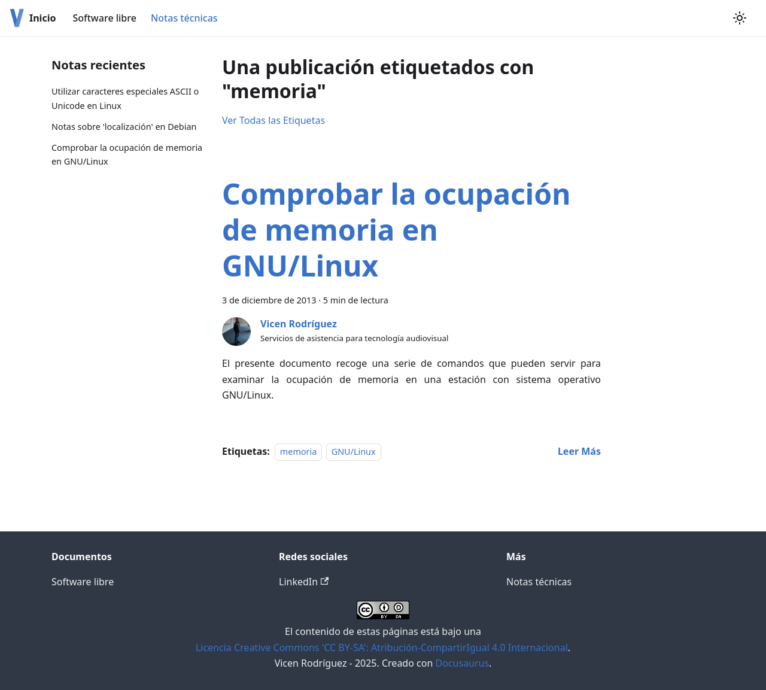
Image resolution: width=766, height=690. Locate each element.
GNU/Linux (354, 451)
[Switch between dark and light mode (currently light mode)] (739, 18)
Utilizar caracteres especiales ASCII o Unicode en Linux (125, 98)
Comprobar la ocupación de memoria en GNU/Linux (126, 155)
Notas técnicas (184, 18)
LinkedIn (304, 581)
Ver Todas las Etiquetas (273, 120)
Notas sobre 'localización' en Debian (123, 126)
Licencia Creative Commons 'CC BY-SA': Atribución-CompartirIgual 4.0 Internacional (382, 647)
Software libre (104, 18)
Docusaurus (462, 663)
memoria (298, 451)
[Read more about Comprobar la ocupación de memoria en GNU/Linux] (579, 451)
